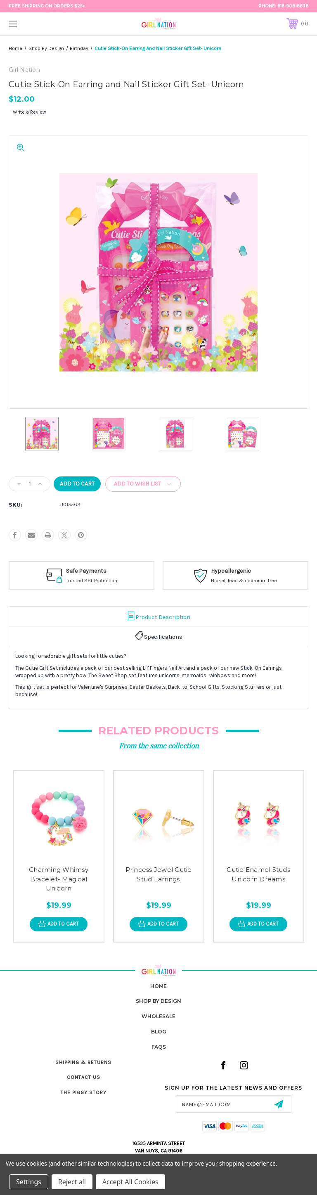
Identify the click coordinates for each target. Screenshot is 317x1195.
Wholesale (158, 1016)
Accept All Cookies (130, 1181)
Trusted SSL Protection (103, 580)
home (158, 986)
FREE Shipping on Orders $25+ (47, 6)
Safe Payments (98, 570)
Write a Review (29, 112)
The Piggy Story (83, 1092)
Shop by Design (158, 1001)
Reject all (72, 1181)
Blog (158, 1031)
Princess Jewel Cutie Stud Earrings (158, 874)
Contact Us (83, 1077)
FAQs (158, 1047)
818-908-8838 (292, 6)
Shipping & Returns (83, 1062)
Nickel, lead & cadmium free (255, 580)
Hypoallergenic (242, 570)
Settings (28, 1181)
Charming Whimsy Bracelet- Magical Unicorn (58, 879)
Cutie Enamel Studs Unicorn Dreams (258, 874)
